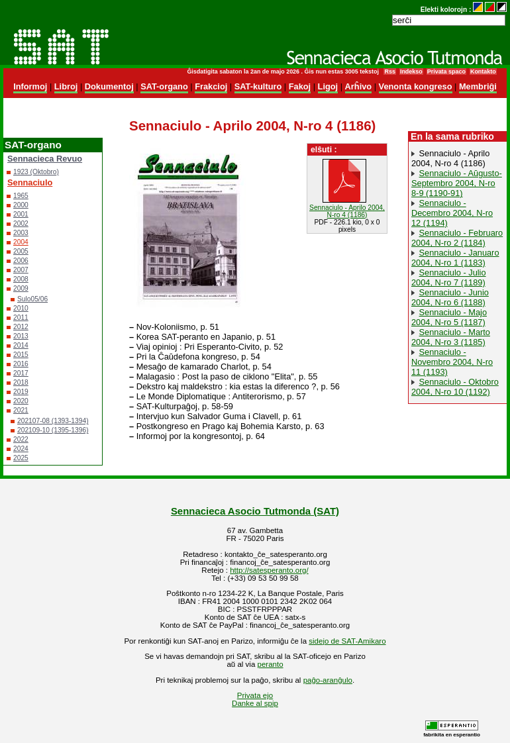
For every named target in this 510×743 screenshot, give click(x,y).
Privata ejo (255, 695)
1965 (20, 195)
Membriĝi (478, 86)
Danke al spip (255, 703)
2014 (20, 345)
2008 (20, 279)
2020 (20, 401)
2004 (20, 242)
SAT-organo (164, 86)
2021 (20, 410)
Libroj (66, 86)
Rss (389, 71)
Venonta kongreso (415, 86)
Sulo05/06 (32, 299)
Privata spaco (446, 71)
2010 (20, 308)
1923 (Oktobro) (36, 171)
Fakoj (300, 86)
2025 (20, 458)
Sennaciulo (29, 182)
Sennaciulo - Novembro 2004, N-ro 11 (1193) (452, 362)
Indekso (411, 71)
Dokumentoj (109, 86)
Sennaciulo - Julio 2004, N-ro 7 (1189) (448, 277)
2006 (20, 260)
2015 (20, 354)
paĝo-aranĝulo (327, 680)
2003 (20, 232)
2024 (20, 448)
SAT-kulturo (258, 86)
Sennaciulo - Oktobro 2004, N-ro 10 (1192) (455, 387)
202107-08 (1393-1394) (53, 420)
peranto (270, 664)
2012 (20, 326)
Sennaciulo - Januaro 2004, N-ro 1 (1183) (455, 258)
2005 (20, 251)
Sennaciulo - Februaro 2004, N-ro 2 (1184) (457, 238)
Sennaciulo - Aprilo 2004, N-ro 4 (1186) (450, 158)
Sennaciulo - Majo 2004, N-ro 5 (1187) (449, 317)
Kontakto (483, 71)
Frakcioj (211, 86)
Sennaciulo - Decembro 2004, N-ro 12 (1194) (452, 213)
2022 (20, 439)
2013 (20, 336)
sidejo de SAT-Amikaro (347, 641)
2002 (20, 223)
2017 (20, 373)
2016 (20, 364)
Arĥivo (358, 86)
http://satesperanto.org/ (269, 570)
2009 (20, 288)
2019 (20, 391)
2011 (20, 317)
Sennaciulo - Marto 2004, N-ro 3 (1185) (450, 337)
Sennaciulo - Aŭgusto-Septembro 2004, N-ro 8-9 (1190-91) (456, 183)
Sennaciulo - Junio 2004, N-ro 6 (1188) (450, 297)
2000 (20, 205)
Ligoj (328, 86)
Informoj (30, 86)
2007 (20, 269)
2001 (20, 214)
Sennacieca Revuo (44, 159)
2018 (20, 382)
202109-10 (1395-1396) (53, 430)
